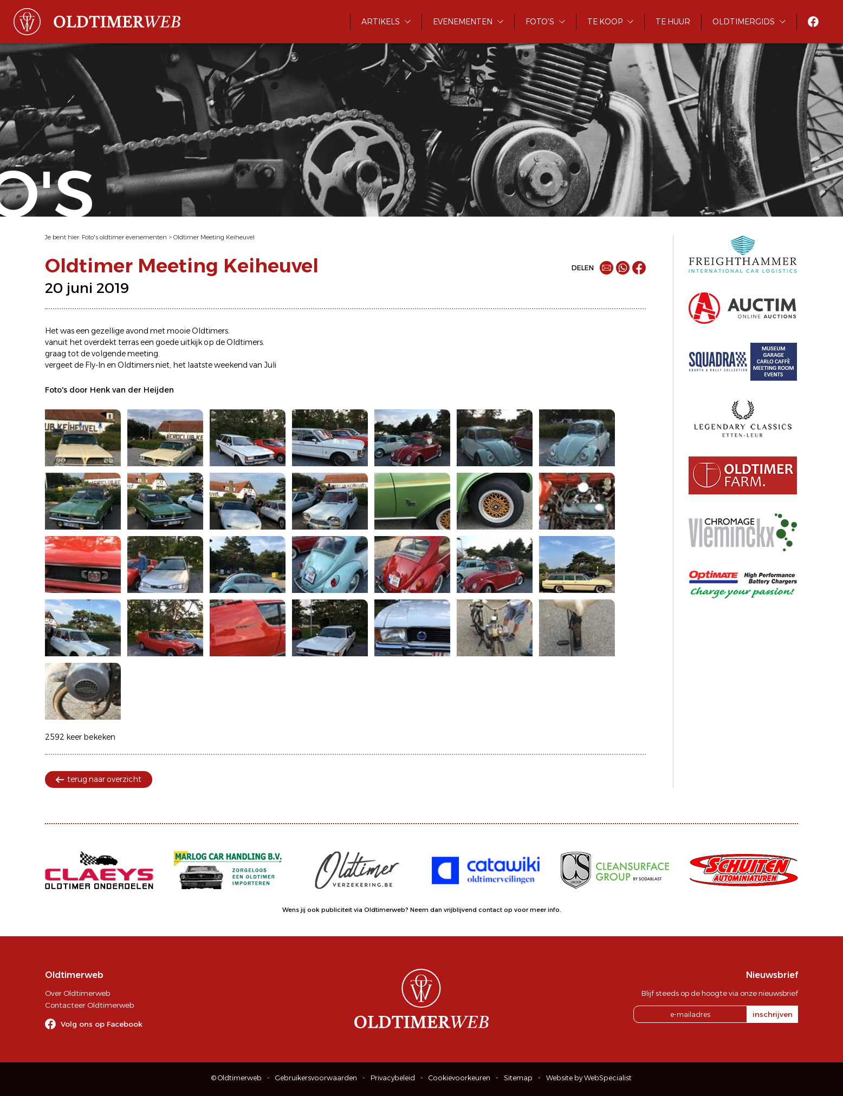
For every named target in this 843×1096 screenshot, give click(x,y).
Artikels (380, 22)
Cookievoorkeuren (459, 1078)
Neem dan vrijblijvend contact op (461, 910)
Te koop (604, 22)
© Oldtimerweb (236, 1078)
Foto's (540, 22)
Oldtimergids (743, 22)
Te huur (673, 22)
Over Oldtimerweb (77, 993)
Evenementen (462, 22)
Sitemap (518, 1078)
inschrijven (773, 1014)
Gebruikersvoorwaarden (316, 1078)
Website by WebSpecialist (589, 1078)
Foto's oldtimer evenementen (124, 237)
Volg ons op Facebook (101, 1024)
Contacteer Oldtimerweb (89, 1005)
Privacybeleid (393, 1078)
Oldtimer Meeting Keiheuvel (214, 237)
